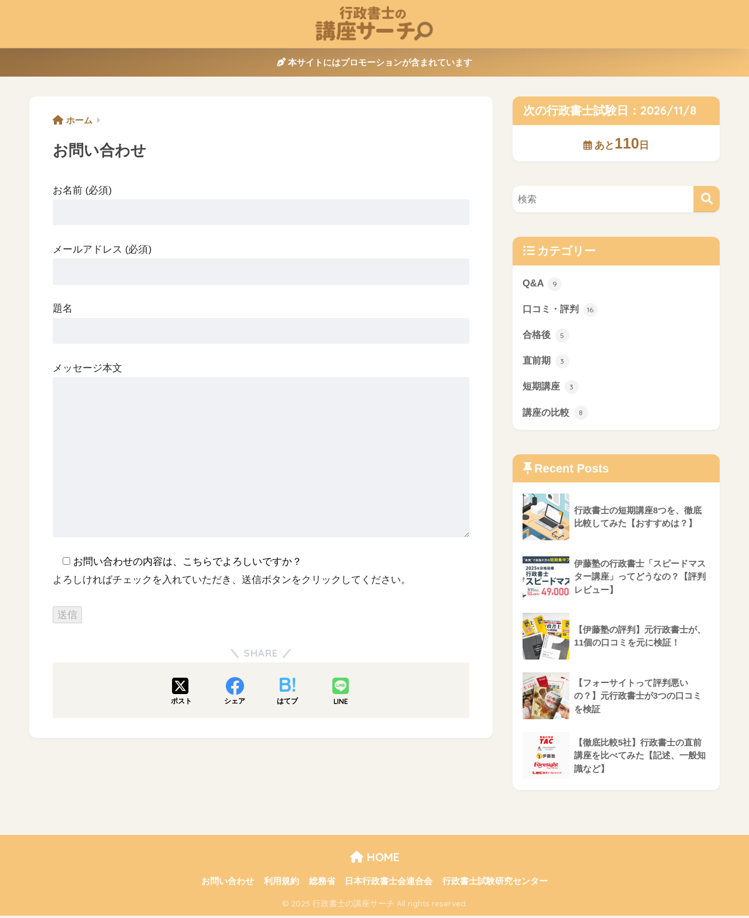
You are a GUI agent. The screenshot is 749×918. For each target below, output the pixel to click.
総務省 (322, 883)
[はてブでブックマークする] (287, 692)
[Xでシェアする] (181, 692)
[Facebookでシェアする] (234, 692)
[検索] (706, 199)
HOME (375, 858)
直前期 (547, 362)
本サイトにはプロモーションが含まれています (374, 62)
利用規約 (281, 883)
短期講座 (552, 388)
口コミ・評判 (562, 309)
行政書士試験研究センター (495, 883)
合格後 (547, 336)
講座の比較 (557, 414)
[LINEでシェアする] (340, 693)
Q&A (542, 284)
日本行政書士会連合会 (388, 883)
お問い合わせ (227, 883)
